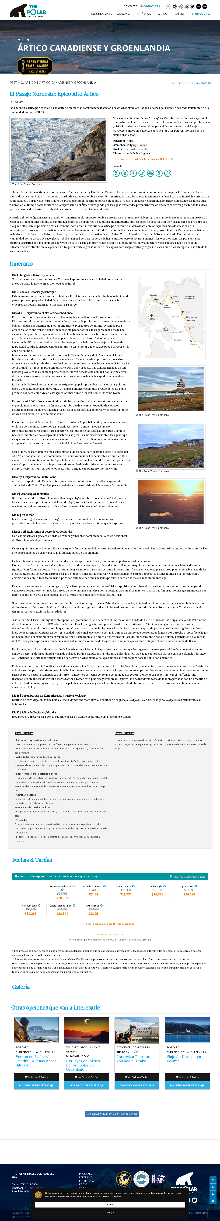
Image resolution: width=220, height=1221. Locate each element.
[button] (62, 889)
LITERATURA (86, 1180)
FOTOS (83, 1184)
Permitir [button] (157, 1209)
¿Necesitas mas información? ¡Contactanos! (112, 1113)
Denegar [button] (176, 1209)
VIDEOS (83, 1187)
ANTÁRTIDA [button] (146, 13)
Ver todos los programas (191, 83)
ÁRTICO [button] (164, 13)
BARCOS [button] (181, 13)
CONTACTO (131, 6)
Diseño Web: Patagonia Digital (193, 1212)
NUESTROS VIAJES (101, 13)
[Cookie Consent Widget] (110, 1209)
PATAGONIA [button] (124, 13)
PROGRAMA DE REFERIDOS (88, 1175)
